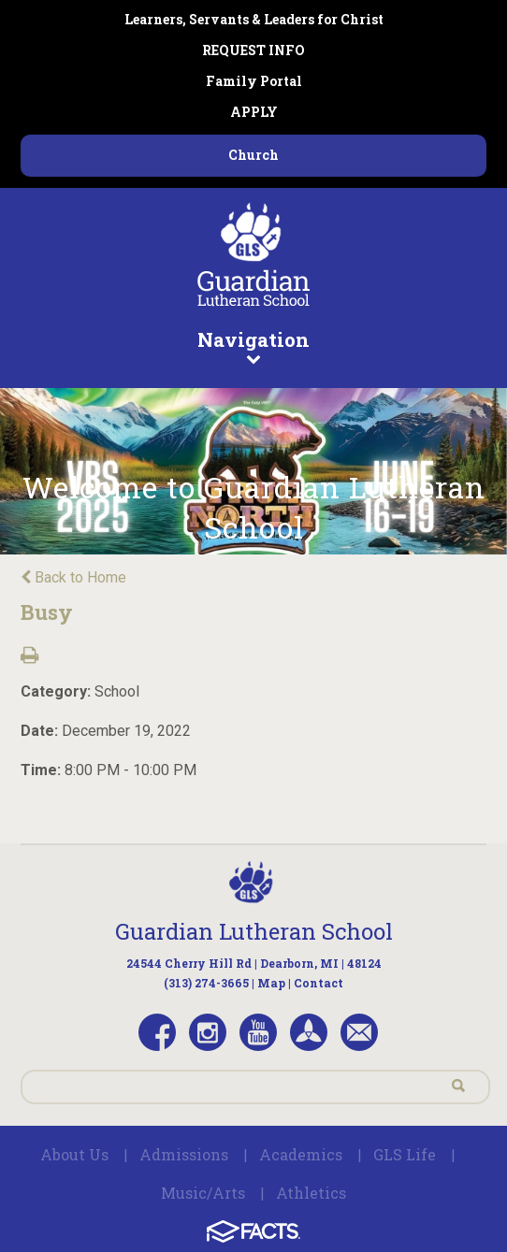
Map (271, 982)
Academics (300, 1154)
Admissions (183, 1154)
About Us (74, 1154)
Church (253, 155)
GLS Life (404, 1154)
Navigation (254, 346)
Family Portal (254, 81)
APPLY (254, 112)
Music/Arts (203, 1192)
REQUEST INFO (253, 50)
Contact (318, 982)
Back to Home (73, 577)
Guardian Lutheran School (254, 931)
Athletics (311, 1192)
